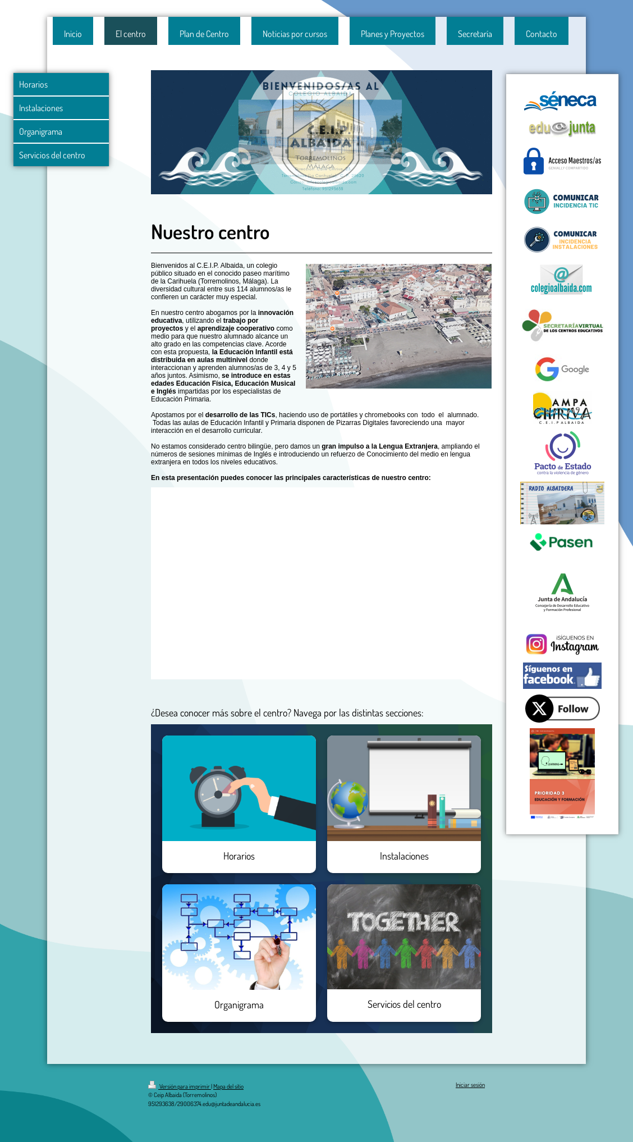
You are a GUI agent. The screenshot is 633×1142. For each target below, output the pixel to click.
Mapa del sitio (228, 1086)
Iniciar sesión (470, 1085)
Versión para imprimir (179, 1086)
